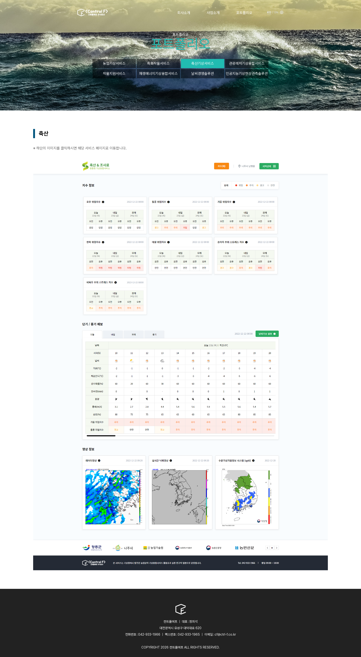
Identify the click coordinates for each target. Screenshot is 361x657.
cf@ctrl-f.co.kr (225, 634)
